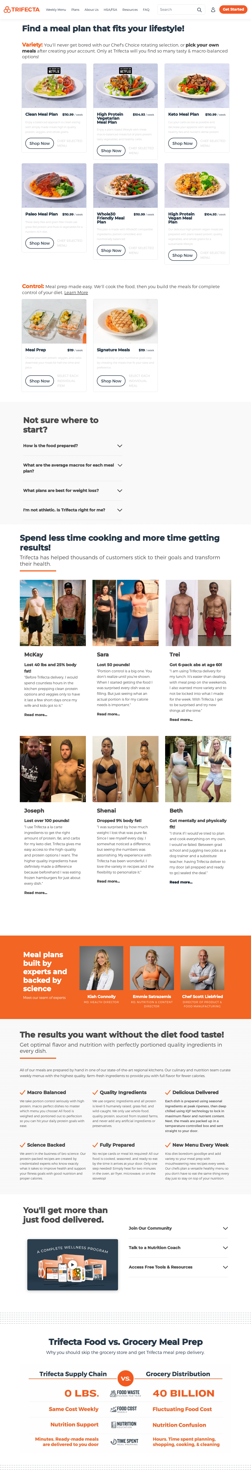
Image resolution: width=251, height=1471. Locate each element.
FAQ (146, 9)
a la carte (54, 827)
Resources (130, 9)
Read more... (35, 715)
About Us (91, 9)
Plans (75, 9)
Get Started (233, 9)
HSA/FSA (110, 9)
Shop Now (40, 143)
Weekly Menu (56, 9)
